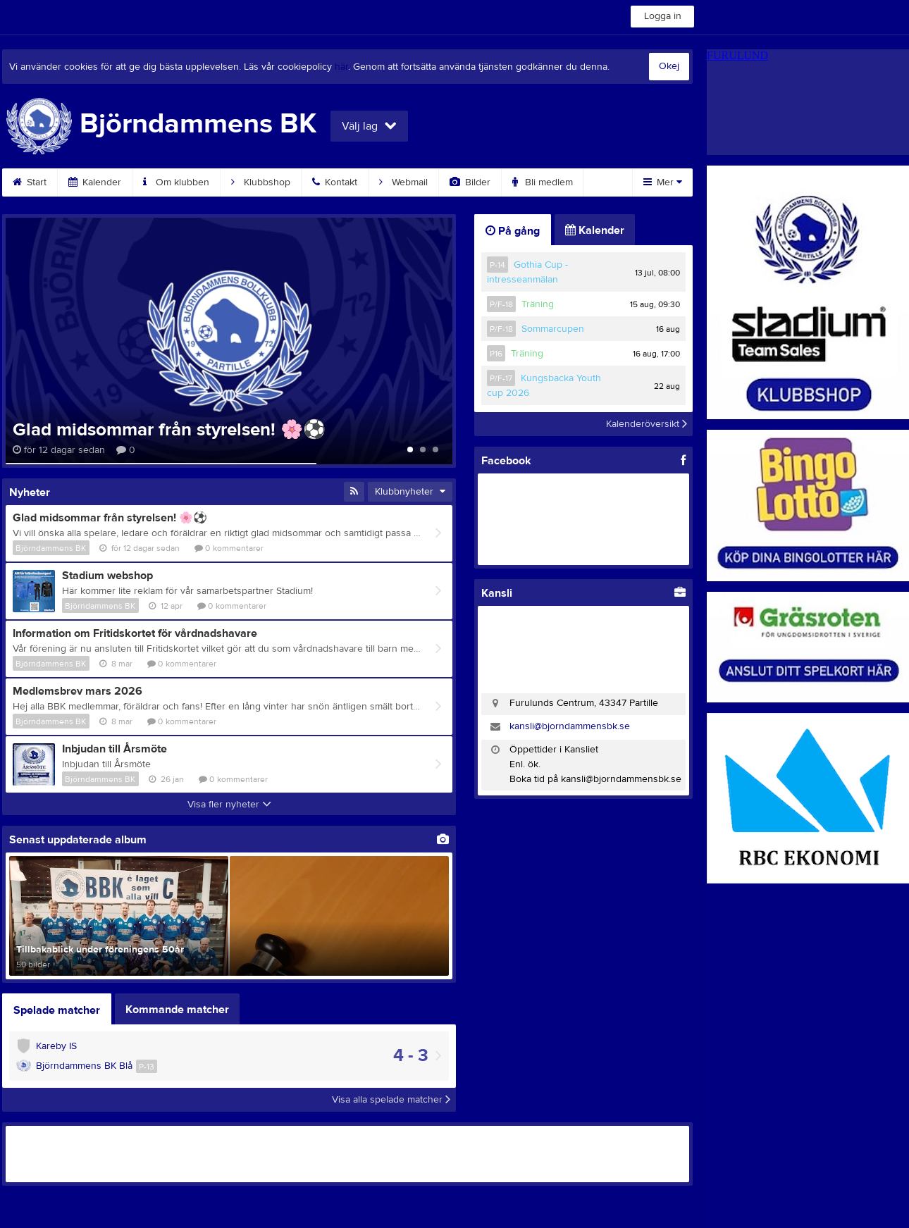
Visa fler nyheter (229, 804)
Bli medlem (542, 182)
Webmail (403, 182)
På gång (513, 231)
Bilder (470, 182)
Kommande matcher (177, 1010)
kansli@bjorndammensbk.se (569, 726)
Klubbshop (260, 182)
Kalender (94, 182)
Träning (537, 304)
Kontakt (334, 182)
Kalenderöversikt (646, 424)
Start (30, 182)
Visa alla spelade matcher (391, 1099)
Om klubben (176, 182)
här (341, 67)
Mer (662, 182)
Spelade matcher (56, 1010)
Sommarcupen (552, 329)
